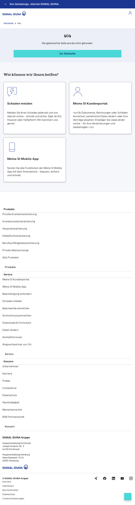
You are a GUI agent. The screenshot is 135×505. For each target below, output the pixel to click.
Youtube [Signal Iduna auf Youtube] (122, 478)
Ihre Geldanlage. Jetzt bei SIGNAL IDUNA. (34, 4)
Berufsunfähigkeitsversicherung (20, 243)
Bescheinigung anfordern (17, 294)
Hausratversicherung (14, 228)
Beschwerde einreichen (15, 308)
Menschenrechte (12, 409)
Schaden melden (12, 301)
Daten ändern (10, 330)
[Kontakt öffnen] (127, 496)
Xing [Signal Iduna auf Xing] (96, 478)
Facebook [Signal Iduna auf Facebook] (104, 478)
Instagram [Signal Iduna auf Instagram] (131, 478)
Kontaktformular (12, 337)
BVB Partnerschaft (13, 417)
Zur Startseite (67, 53)
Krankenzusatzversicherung (18, 221)
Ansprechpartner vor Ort (16, 344)
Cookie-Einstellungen (13, 498)
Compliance (9, 388)
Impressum (8, 486)
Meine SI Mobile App (14, 286)
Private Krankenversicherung (19, 214)
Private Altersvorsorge (15, 250)
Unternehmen (10, 366)
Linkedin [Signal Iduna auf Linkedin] (113, 478)
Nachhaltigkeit (10, 402)
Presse (6, 380)
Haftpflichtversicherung (16, 235)
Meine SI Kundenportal (15, 279)
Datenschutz (9, 395)
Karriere (7, 373)
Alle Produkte (10, 257)
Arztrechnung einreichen (16, 315)
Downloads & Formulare (16, 322)
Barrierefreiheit (10, 490)
